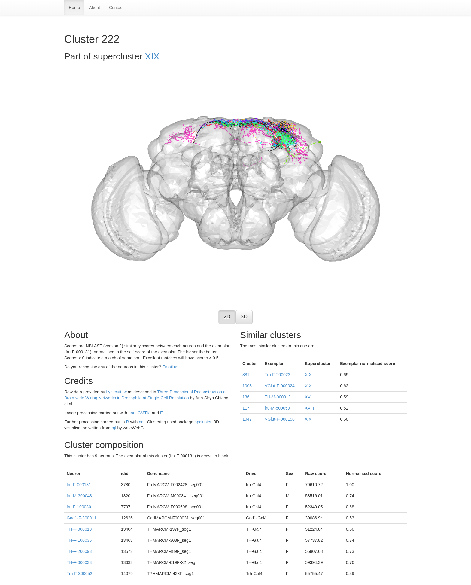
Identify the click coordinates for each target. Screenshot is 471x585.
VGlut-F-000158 (280, 419)
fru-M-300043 (79, 495)
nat (141, 421)
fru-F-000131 (79, 484)
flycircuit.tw (116, 391)
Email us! (171, 366)
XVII (309, 397)
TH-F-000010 (79, 529)
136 (245, 397)
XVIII (309, 408)
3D (244, 317)
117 (245, 408)
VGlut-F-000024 (280, 385)
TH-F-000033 (79, 562)
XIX (152, 56)
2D (226, 317)
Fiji (163, 412)
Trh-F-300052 (79, 573)
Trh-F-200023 (277, 374)
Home (74, 7)
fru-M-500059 (277, 408)
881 (245, 374)
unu (131, 412)
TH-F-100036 (79, 540)
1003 (247, 385)
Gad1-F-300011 (81, 518)
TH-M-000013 (277, 397)
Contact (116, 7)
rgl (113, 427)
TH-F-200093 (79, 551)
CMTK (144, 412)
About (94, 7)
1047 (247, 419)
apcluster (202, 421)
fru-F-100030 (79, 506)
